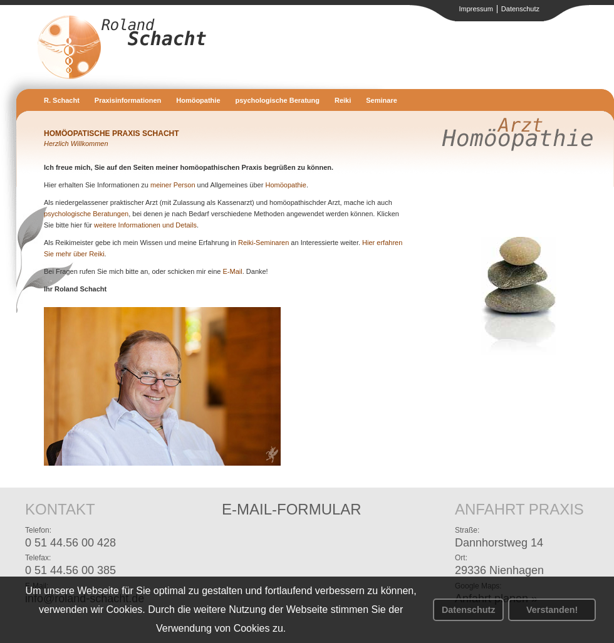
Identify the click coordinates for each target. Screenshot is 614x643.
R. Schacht (62, 100)
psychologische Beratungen (86, 213)
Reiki (343, 100)
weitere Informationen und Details (145, 225)
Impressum (475, 9)
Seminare (381, 100)
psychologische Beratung (278, 100)
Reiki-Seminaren (263, 242)
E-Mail (232, 271)
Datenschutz (469, 610)
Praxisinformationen (128, 100)
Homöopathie (198, 100)
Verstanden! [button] (552, 610)
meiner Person (172, 185)
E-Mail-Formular (292, 509)
